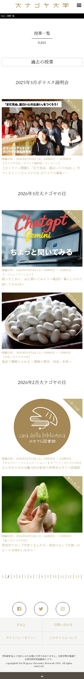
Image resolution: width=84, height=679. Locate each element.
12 (70, 577)
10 (54, 577)
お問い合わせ (63, 624)
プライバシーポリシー (21, 638)
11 (62, 577)
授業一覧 (10, 16)
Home (3, 16)
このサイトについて (63, 638)
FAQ (21, 624)
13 (77, 577)
